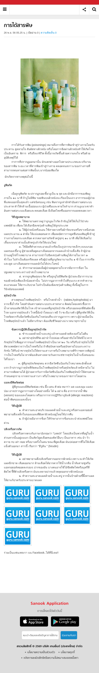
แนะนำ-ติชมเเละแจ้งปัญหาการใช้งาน (40, 635)
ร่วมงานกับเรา (69, 635)
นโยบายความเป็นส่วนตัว (41, 652)
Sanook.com (11, 2)
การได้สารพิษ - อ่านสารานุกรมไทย (45, 9)
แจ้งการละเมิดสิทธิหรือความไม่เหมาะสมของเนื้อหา (51, 658)
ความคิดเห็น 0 (49, 32)
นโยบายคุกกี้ (68, 652)
